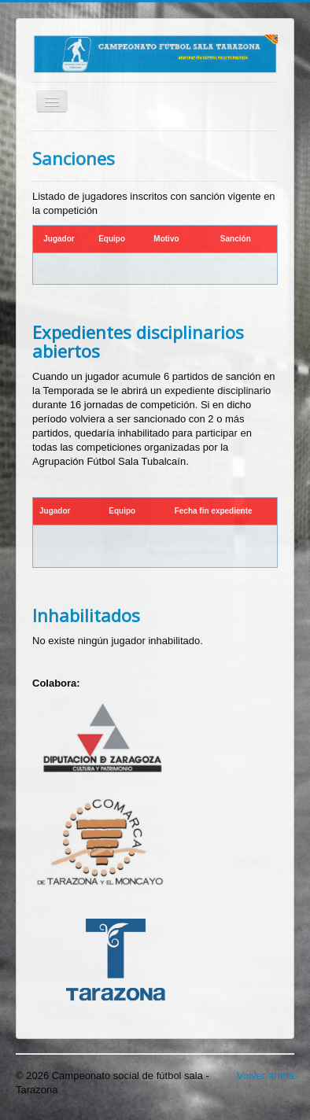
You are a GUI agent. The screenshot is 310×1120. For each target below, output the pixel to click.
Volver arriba (265, 1075)
